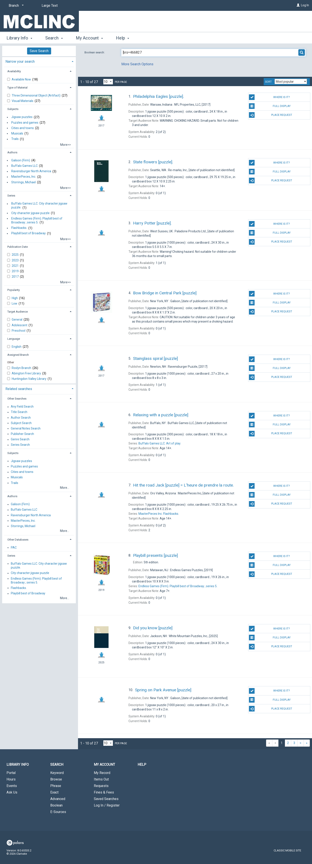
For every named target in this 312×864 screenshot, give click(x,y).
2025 (15, 254)
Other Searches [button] (16, 398)
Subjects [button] (12, 109)
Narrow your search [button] (20, 61)
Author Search (21, 417)
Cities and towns (22, 128)
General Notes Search (26, 428)
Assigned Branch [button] (18, 354)
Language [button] (13, 338)
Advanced (57, 799)
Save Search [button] (39, 51)
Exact (54, 792)
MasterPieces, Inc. (23, 177)
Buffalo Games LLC (24, 165)
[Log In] (298, 5)
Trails (15, 139)
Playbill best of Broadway (28, 233)
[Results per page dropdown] (108, 81)
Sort (268, 81)
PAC (14, 547)
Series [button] (11, 195)
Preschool (19, 330)
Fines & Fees (104, 792)
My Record (102, 773)
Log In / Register (107, 805)
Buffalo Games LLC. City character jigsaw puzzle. (39, 205)
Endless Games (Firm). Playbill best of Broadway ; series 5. (36, 220)
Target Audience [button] (17, 311)
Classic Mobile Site (287, 850)
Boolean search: (94, 52)
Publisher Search (22, 434)
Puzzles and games (24, 122)
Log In (305, 5)
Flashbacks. (19, 228)
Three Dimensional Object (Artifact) (36, 95)
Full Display (269, 106)
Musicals (17, 133)
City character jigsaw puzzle (30, 213)
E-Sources (58, 812)
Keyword (57, 773)
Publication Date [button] (17, 246)
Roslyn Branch (22, 368)
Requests (101, 786)
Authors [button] (12, 152)
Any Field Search (22, 406)
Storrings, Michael (23, 182)
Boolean (56, 805)
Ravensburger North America (31, 171)
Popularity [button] (13, 290)
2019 (15, 271)
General (17, 319)
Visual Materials (23, 101)
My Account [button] (89, 38)
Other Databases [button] (17, 539)
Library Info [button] (19, 38)
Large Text (50, 5)
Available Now (22, 79)
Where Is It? (269, 97)
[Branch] (15, 5)
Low (15, 303)
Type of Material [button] (17, 87)
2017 (15, 276)
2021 (15, 265)
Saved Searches (106, 799)
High (15, 298)
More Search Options (137, 64)
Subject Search (21, 423)
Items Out (101, 779)
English (17, 346)
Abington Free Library (27, 373)
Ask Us (11, 792)
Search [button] (54, 38)
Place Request (270, 115)
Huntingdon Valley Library (29, 378)
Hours (11, 779)
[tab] (39, 61)
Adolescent (20, 325)
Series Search (20, 445)
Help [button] (122, 38)
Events (11, 786)
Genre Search (20, 439)
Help (142, 764)
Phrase (55, 786)
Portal (11, 773)
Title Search (19, 412)
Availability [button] (14, 71)
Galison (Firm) (20, 160)
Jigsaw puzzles (21, 117)
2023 (15, 260)
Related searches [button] (18, 389)
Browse (56, 779)
